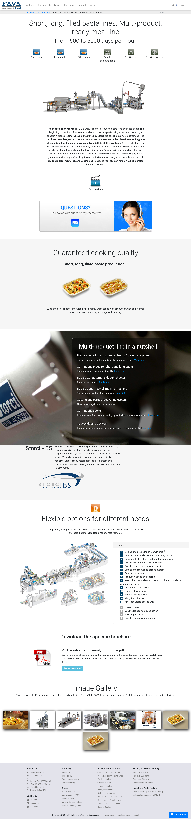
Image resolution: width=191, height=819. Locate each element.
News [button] (57, 5)
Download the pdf (73, 668)
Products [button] (29, 5)
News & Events (68, 792)
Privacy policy (109, 815)
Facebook (32, 806)
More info (139, 360)
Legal (136, 815)
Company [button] (69, 5)
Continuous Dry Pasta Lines (109, 772)
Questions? (178, 814)
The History (67, 776)
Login (92, 5)
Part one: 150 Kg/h (141, 772)
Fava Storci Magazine (71, 806)
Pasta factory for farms (143, 783)
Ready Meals (46, 12)
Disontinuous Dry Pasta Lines (110, 776)
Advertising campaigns (72, 802)
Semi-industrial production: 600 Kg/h (149, 792)
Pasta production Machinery (109, 796)
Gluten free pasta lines (107, 793)
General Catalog (104, 807)
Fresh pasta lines (104, 779)
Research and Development (109, 800)
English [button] (181, 5)
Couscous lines (104, 783)
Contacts (82, 5)
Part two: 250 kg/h (141, 776)
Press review (68, 799)
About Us (66, 772)
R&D (50, 5)
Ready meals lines (105, 790)
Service (42, 5)
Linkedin (32, 800)
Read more (119, 371)
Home (30, 12)
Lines (38, 12)
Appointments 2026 (70, 795)
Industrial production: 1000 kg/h (146, 795)
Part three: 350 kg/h (141, 779)
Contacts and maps (70, 779)
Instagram (33, 803)
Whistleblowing (68, 783)
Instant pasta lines (105, 786)
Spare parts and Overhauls (108, 803)
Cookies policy (124, 815)
